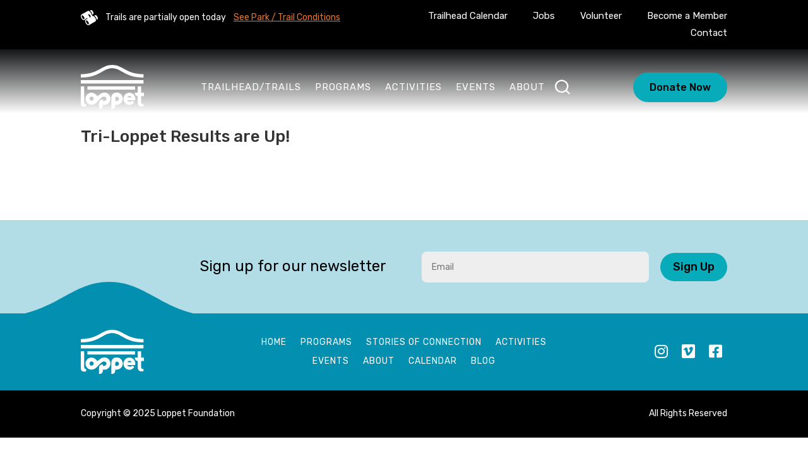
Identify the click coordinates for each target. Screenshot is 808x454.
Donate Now (680, 87)
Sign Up (694, 267)
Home (274, 342)
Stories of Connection (424, 342)
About (527, 87)
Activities (413, 87)
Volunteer (601, 15)
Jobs (544, 15)
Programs (343, 87)
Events (476, 87)
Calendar (432, 361)
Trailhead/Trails (251, 87)
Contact (709, 32)
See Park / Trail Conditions (287, 17)
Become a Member (687, 15)
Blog (483, 361)
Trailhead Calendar (468, 15)
